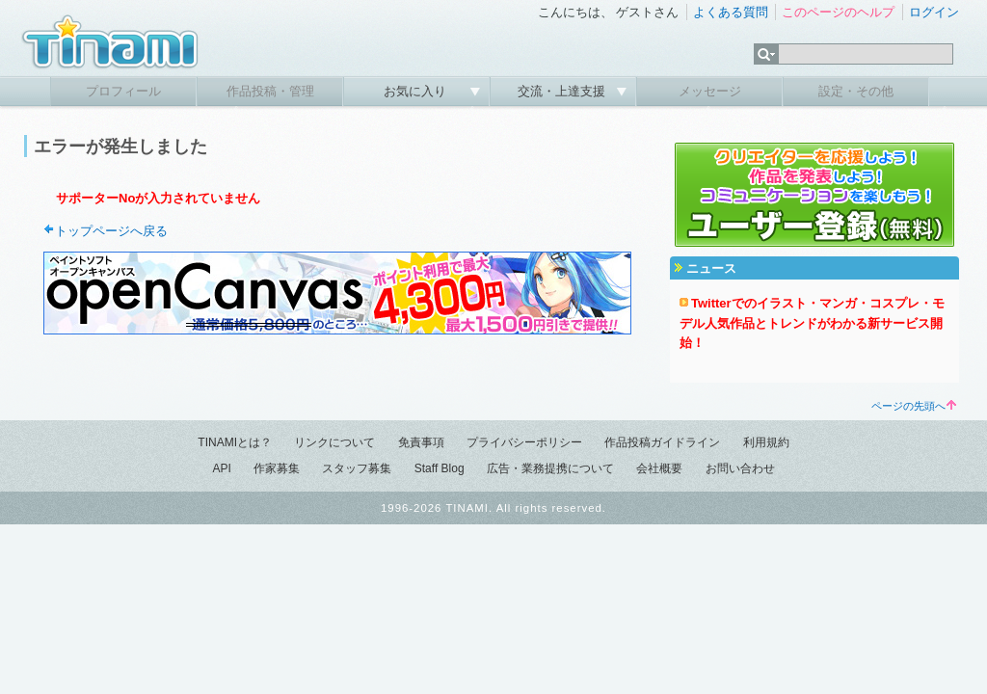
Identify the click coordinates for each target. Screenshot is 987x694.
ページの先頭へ (913, 406)
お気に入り (417, 91)
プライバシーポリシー (524, 442)
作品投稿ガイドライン (662, 442)
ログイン (934, 12)
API (221, 468)
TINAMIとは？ (235, 442)
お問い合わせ (740, 468)
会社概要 (659, 468)
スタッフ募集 (356, 468)
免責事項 (421, 442)
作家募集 (276, 468)
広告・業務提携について (550, 468)
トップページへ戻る (111, 231)
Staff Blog (439, 468)
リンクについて (334, 442)
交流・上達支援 (563, 91)
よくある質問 (730, 12)
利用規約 (766, 442)
